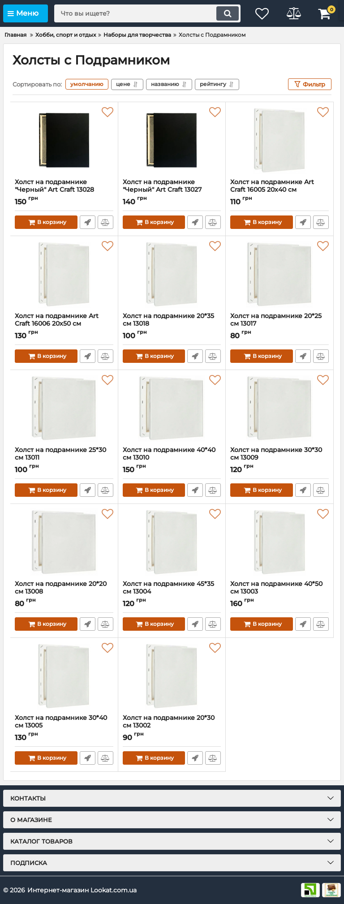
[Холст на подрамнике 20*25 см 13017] (279, 274)
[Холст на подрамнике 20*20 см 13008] (64, 542)
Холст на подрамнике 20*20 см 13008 (64, 591)
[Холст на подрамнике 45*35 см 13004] (172, 542)
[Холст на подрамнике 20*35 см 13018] (172, 274)
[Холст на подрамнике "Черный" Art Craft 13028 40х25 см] (64, 140)
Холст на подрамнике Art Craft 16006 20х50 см (64, 324)
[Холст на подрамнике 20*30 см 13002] (172, 676)
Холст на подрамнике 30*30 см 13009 (279, 457)
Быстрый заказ (87, 222)
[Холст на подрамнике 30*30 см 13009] (279, 408)
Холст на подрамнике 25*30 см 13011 (64, 457)
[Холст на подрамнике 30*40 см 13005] (64, 676)
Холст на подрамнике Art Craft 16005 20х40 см (279, 190)
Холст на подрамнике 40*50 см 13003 (279, 591)
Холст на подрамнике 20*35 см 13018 (172, 324)
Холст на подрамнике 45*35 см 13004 (172, 591)
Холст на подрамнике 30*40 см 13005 (64, 725)
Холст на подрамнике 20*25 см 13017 (279, 324)
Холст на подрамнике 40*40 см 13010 (172, 457)
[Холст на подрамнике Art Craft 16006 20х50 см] (64, 274)
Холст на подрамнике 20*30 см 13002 (172, 725)
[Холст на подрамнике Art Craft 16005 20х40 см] (279, 140)
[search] (147, 13)
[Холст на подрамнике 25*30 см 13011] (64, 408)
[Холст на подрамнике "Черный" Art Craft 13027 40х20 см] (172, 140)
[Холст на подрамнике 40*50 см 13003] (279, 542)
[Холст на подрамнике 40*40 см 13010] (172, 408)
